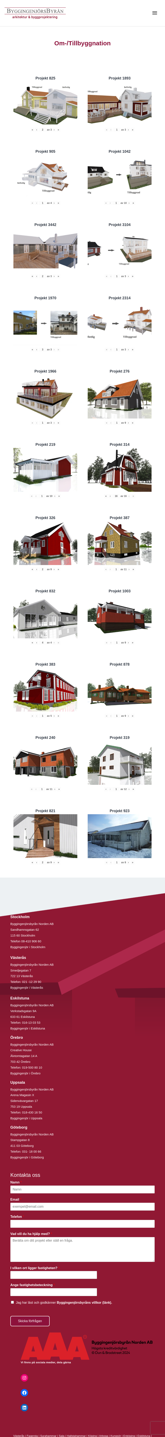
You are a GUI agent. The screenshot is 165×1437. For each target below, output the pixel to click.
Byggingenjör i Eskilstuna (27, 1028)
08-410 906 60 (31, 941)
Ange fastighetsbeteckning (32, 1285)
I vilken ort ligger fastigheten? (35, 1268)
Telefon (17, 1216)
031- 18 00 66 (31, 1151)
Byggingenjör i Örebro (25, 1073)
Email (15, 1199)
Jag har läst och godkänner (64, 1302)
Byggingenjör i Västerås (26, 987)
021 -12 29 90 (31, 982)
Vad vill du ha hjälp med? (31, 1234)
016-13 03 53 (31, 1022)
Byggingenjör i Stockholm (27, 947)
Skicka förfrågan (30, 1321)
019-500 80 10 (31, 1067)
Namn (16, 1182)
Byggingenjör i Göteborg (27, 1157)
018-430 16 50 (32, 1112)
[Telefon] (82, 1224)
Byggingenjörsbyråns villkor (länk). (84, 1302)
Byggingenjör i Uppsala (26, 1118)
